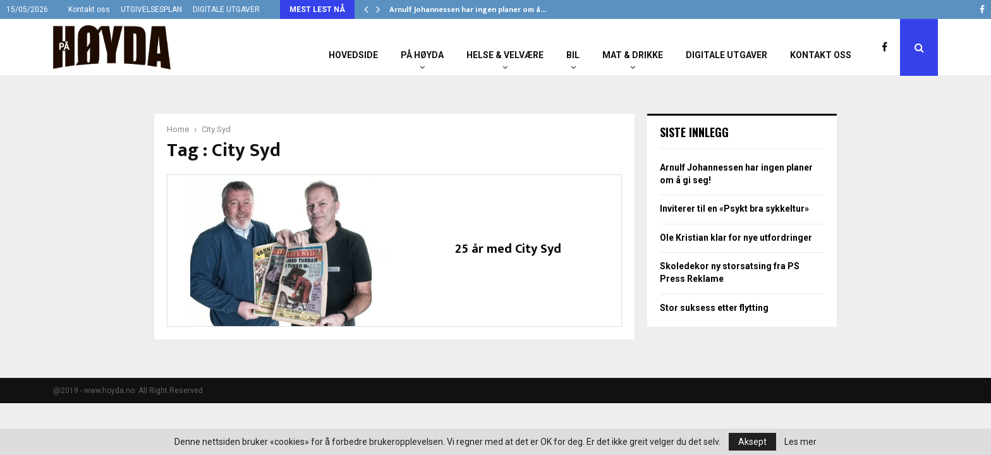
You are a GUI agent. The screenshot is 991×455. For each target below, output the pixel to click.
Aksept (752, 442)
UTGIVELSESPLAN (151, 9)
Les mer (800, 441)
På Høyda (422, 55)
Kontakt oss (89, 9)
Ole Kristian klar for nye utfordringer (736, 238)
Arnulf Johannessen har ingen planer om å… (468, 9)
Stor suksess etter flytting (714, 308)
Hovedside (353, 55)
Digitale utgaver (726, 55)
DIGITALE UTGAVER (226, 9)
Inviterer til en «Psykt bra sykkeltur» (734, 208)
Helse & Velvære (505, 55)
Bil (573, 55)
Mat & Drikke (632, 55)
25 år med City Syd (508, 249)
